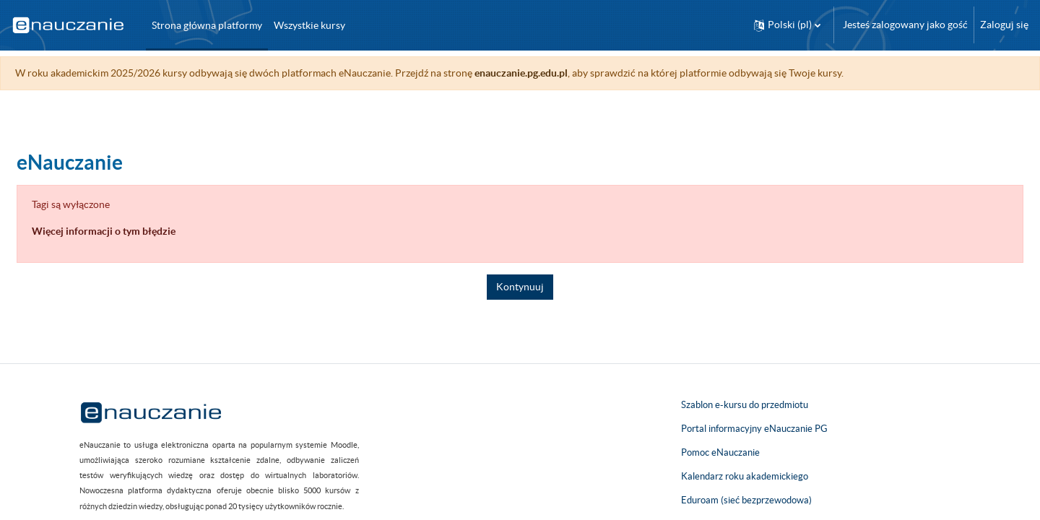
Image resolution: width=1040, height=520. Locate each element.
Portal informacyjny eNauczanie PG (754, 428)
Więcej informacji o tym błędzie (138, 231)
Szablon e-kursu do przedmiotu (744, 404)
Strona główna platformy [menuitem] (207, 25)
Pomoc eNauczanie (720, 452)
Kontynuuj (520, 286)
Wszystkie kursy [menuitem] (309, 25)
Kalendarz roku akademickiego (744, 476)
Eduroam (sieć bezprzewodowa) (746, 500)
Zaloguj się (1004, 24)
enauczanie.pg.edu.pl (555, 73)
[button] (787, 25)
